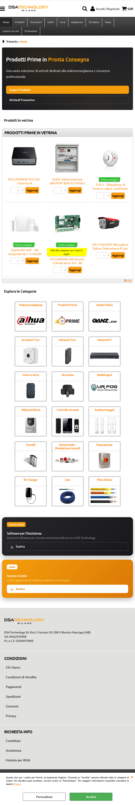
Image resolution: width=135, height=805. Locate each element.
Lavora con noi (11, 31)
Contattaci (13, 741)
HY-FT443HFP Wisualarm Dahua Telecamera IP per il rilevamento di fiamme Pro (110, 251)
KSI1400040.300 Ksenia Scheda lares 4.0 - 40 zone (67, 264)
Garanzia (12, 707)
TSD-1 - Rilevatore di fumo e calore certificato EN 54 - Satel (110, 189)
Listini (50, 22)
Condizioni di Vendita (21, 678)
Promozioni (31, 31)
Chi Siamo (93, 22)
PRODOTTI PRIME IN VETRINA (30, 133)
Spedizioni (13, 697)
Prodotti (19, 22)
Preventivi (36, 22)
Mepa (108, 22)
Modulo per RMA (18, 761)
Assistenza (77, 22)
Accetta (91, 797)
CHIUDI (132, 777)
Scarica (17, 547)
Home (6, 22)
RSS (129, 281)
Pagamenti (13, 687)
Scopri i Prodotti (19, 90)
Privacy (17, 783)
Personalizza (44, 797)
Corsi (62, 22)
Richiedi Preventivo (22, 100)
